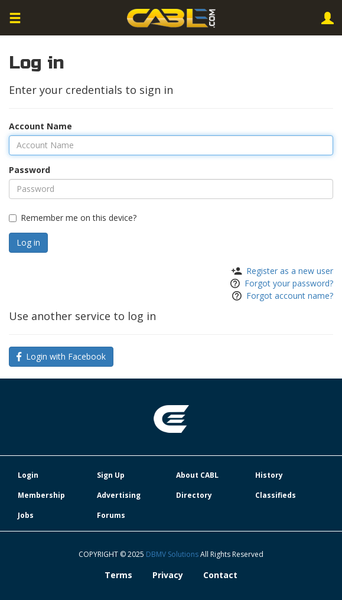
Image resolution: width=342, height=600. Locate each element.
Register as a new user (289, 270)
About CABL (197, 475)
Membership (41, 495)
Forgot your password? (289, 283)
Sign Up (111, 475)
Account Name (40, 126)
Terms (118, 575)
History (269, 475)
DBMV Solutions (173, 554)
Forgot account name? (289, 295)
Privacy (167, 575)
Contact (220, 575)
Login (28, 475)
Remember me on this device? (72, 217)
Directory (194, 495)
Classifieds (275, 495)
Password (29, 169)
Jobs (26, 515)
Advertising (119, 495)
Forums (111, 515)
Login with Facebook (61, 356)
